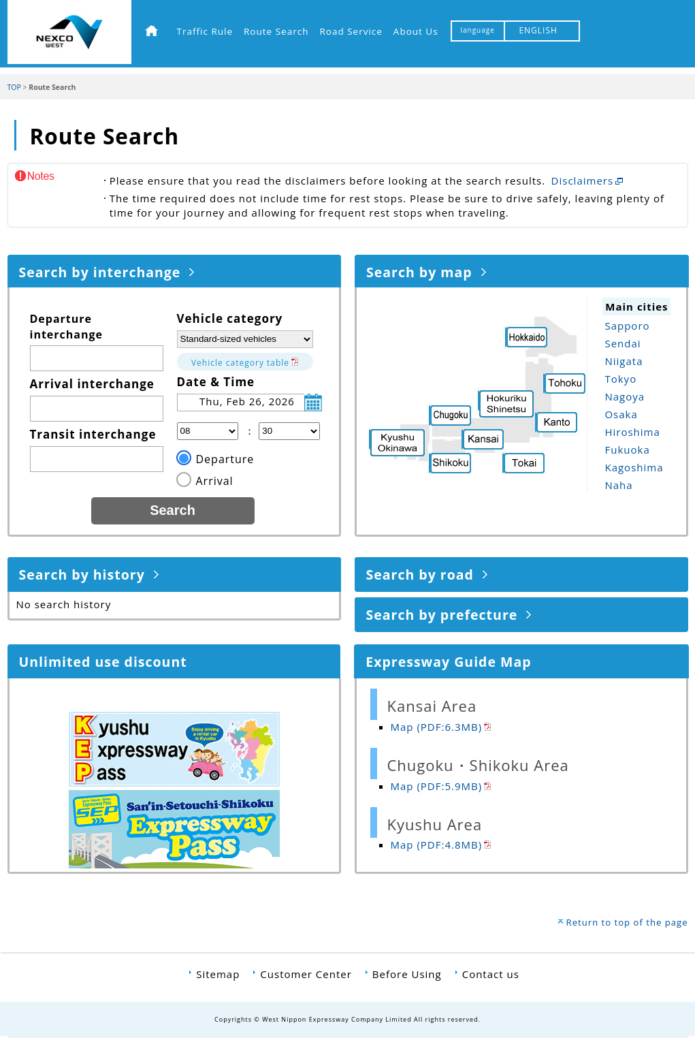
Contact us (490, 974)
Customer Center (305, 974)
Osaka (620, 414)
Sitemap (218, 974)
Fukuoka (626, 449)
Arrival (214, 480)
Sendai (622, 343)
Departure (225, 459)
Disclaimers (582, 180)
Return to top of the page (627, 922)
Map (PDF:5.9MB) (437, 786)
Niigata (623, 361)
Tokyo (620, 379)
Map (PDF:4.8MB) (437, 844)
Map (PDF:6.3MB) (437, 727)
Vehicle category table (240, 362)
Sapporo (626, 325)
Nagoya (624, 396)
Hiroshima (632, 432)
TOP (14, 87)
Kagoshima (633, 467)
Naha (618, 485)
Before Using (407, 974)
